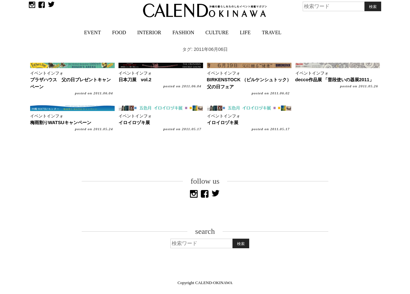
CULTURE (216, 32)
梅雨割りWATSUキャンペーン (60, 122)
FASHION (183, 32)
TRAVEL (271, 32)
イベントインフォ (46, 73)
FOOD (119, 32)
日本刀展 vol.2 (135, 79)
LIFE (245, 32)
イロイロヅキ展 (134, 122)
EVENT (92, 32)
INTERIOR (149, 32)
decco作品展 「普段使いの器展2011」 (334, 79)
